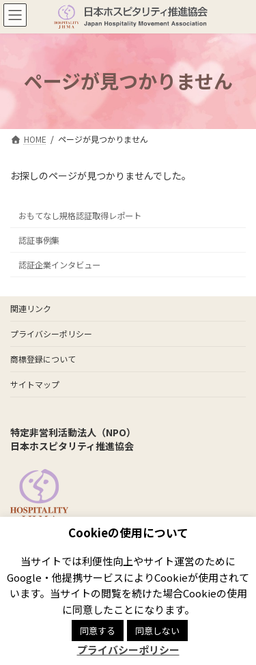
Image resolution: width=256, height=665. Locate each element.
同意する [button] (97, 630)
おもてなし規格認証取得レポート (79, 215)
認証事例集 (38, 240)
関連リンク (30, 308)
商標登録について (43, 359)
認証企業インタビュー (59, 265)
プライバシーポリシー (51, 333)
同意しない (157, 630)
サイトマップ (34, 384)
